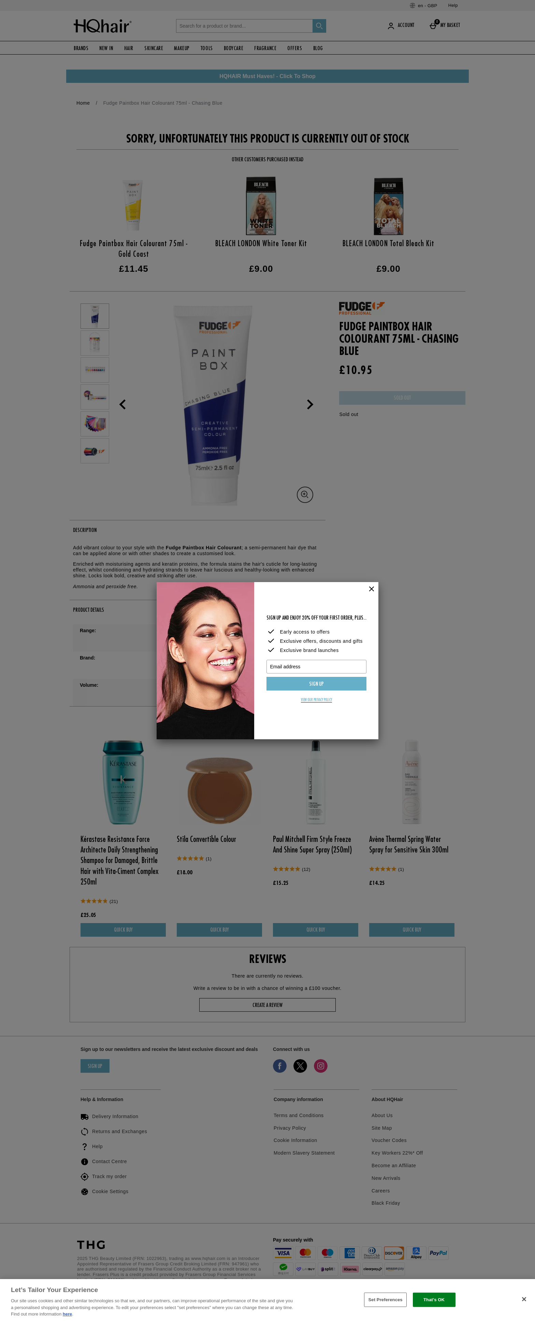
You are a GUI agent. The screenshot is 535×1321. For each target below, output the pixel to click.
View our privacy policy (316, 700)
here (67, 1314)
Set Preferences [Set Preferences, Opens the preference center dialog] (385, 1299)
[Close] (371, 589)
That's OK (434, 1299)
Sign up (316, 684)
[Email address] (316, 666)
